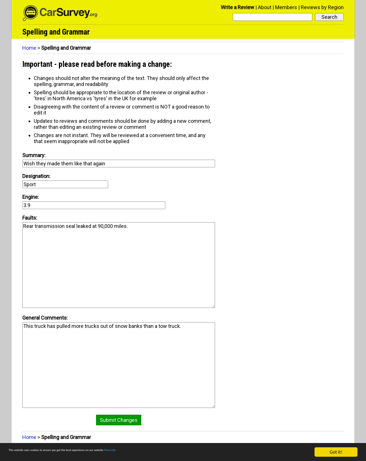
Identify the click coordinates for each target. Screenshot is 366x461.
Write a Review (237, 7)
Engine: (30, 197)
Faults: (29, 218)
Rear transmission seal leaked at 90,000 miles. (118, 265)
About (264, 7)
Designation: (36, 176)
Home (29, 48)
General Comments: (45, 318)
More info (176, 453)
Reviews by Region (322, 7)
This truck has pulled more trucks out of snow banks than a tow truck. (118, 365)
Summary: (33, 155)
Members (286, 7)
